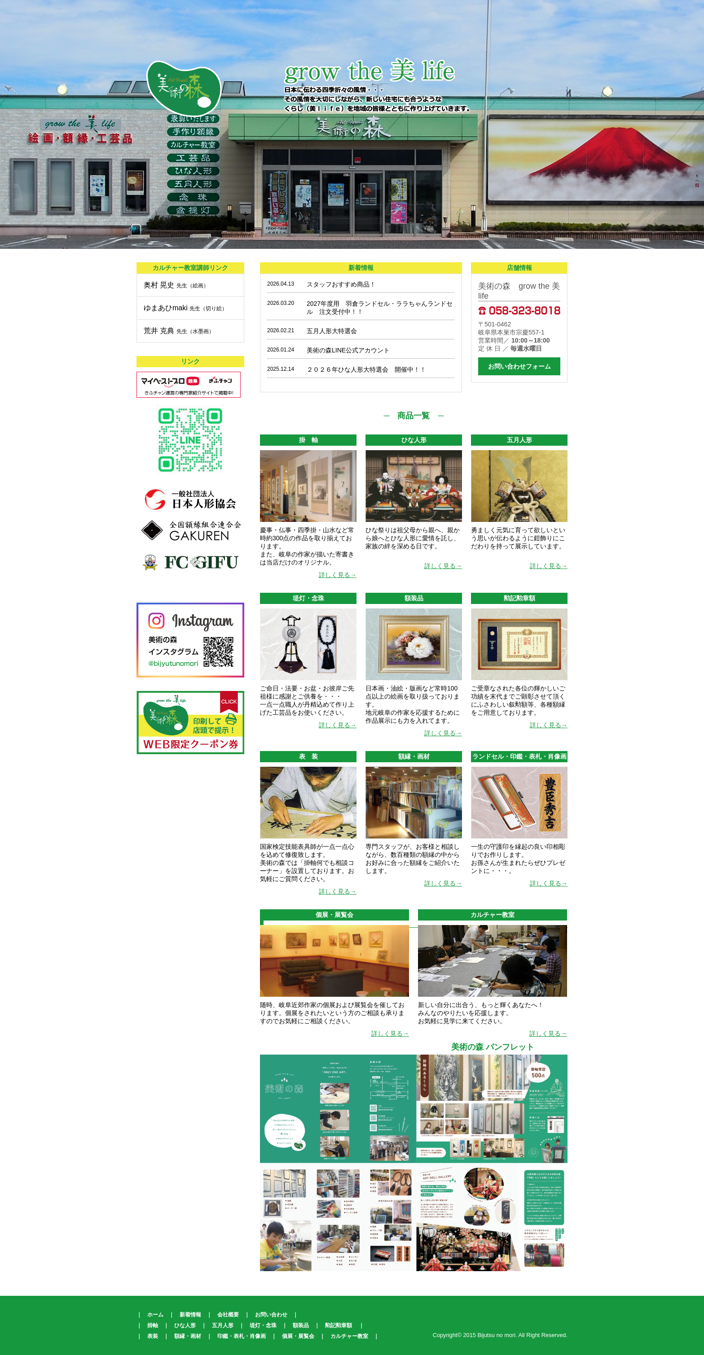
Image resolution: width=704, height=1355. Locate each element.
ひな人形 (185, 1325)
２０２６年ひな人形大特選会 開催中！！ (366, 369)
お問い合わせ (271, 1315)
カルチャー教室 (349, 1336)
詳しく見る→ (337, 574)
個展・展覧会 (298, 1336)
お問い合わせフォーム (519, 366)
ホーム (155, 1315)
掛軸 (152, 1325)
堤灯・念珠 (263, 1325)
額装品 (301, 1325)
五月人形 (222, 1325)
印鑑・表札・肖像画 (241, 1336)
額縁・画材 (187, 1336)
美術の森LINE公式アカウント (348, 350)
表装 (152, 1336)
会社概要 (228, 1315)
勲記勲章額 (338, 1325)
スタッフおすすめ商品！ (341, 284)
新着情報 (190, 1315)
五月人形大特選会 (332, 330)
